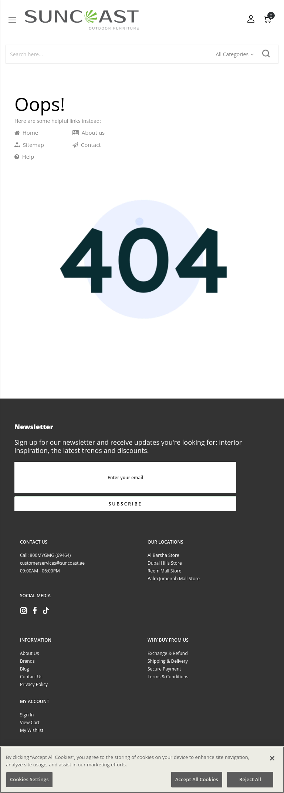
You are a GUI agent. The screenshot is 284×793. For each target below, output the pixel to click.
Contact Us (31, 676)
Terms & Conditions (168, 676)
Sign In (27, 715)
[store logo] (81, 19)
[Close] (272, 758)
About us (88, 132)
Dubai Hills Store (165, 563)
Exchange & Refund (168, 653)
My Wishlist (31, 730)
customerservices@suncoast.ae (52, 563)
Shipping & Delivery (168, 661)
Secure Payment (164, 669)
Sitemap (29, 144)
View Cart (30, 722)
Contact (86, 144)
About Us (29, 653)
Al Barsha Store (163, 555)
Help (24, 156)
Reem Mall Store (164, 571)
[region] (142, 769)
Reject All (250, 779)
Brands (27, 661)
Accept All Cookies (196, 779)
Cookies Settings (29, 779)
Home (26, 132)
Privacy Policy (34, 684)
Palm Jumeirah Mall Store (174, 578)
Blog (24, 669)
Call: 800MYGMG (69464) (45, 555)
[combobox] (111, 54)
